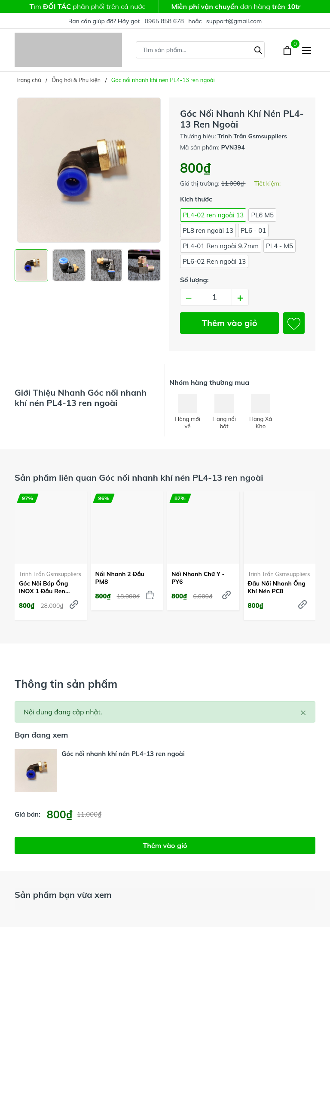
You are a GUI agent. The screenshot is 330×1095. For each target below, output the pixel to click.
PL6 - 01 (253, 230)
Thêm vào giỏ (229, 322)
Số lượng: (194, 280)
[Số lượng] (214, 297)
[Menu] (306, 50)
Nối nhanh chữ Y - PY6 (198, 578)
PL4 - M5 (279, 246)
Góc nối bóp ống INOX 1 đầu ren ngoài (43, 587)
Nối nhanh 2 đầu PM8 (120, 578)
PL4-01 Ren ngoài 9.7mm (221, 246)
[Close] (303, 712)
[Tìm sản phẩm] (200, 49)
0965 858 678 (164, 21)
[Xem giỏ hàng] (288, 50)
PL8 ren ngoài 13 (208, 230)
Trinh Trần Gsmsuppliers (50, 573)
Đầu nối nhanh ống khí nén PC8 (277, 587)
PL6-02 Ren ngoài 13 (214, 261)
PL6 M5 (262, 215)
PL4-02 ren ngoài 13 (213, 215)
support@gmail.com (234, 21)
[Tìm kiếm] (258, 49)
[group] (88, 170)
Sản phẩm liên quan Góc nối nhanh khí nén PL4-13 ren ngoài (139, 477)
